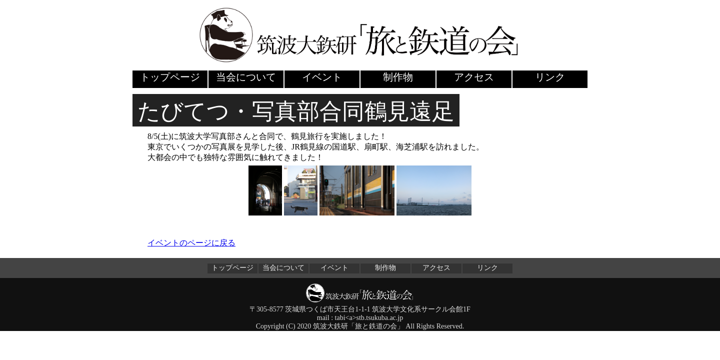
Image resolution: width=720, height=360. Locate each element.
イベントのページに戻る (192, 242)
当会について (246, 77)
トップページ (170, 77)
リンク (550, 77)
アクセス (474, 77)
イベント (322, 77)
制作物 (398, 77)
